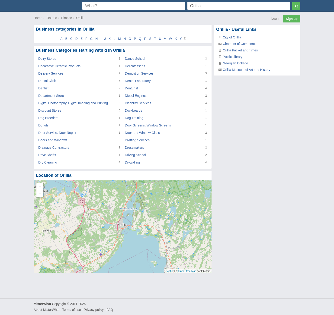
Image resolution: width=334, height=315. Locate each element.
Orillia (80, 18)
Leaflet (169, 271)
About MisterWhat (46, 310)
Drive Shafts (47, 155)
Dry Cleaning (47, 162)
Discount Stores (49, 110)
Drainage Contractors (53, 147)
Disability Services (138, 103)
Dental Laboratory (138, 81)
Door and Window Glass (142, 133)
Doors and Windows (52, 140)
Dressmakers (134, 147)
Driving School (135, 155)
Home (38, 18)
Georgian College (235, 63)
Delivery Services (50, 73)
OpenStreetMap (187, 271)
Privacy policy (94, 310)
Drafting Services (137, 140)
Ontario (51, 18)
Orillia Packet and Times (240, 50)
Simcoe (66, 18)
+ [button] (40, 186)
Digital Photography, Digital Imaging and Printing (73, 103)
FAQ (109, 310)
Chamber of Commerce (240, 44)
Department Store (51, 96)
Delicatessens (135, 66)
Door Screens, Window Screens (148, 125)
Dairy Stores (47, 58)
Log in (275, 18)
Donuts (43, 125)
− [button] (40, 193)
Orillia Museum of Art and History (246, 70)
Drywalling (132, 162)
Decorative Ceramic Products (59, 66)
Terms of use (71, 310)
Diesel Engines (135, 96)
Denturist (131, 88)
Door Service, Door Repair (57, 133)
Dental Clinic (47, 81)
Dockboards (133, 110)
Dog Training (134, 118)
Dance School (135, 58)
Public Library (233, 57)
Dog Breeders (48, 118)
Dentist (43, 88)
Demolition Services (139, 73)
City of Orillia (232, 37)
